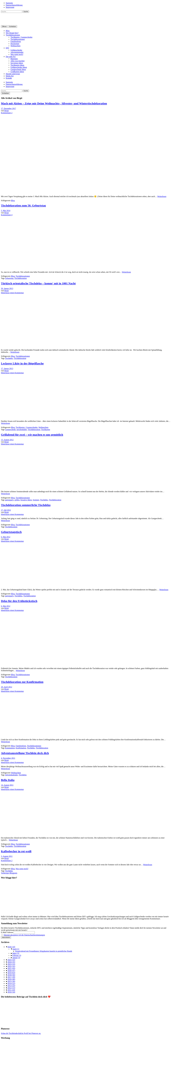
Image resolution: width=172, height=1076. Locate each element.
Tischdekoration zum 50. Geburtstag (23, 205)
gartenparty (9, 500)
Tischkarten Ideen (17, 65)
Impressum (10, 7)
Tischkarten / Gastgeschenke (21, 37)
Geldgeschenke (16, 50)
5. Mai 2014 (5, 211)
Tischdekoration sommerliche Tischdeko (26, 505)
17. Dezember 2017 (8, 108)
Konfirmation (21, 748)
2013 (11, 986)
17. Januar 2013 (7, 368)
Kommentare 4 (6, 215)
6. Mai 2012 (5, 537)
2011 (11, 990)
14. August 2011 (7, 785)
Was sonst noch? (17, 54)
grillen (17, 500)
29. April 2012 (6, 687)
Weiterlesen (161, 196)
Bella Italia (7, 780)
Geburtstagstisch (11, 531)
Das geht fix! (11, 57)
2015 (11, 981)
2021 (11, 968)
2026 (11, 947)
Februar (16, 955)
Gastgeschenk (10, 430)
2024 (11, 962)
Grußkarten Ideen (17, 72)
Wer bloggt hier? (12, 33)
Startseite (9, 3)
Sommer (36, 500)
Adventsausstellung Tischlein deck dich (25, 753)
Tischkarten (45, 430)
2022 (11, 966)
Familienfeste (16, 41)
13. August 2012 (7, 440)
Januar (16, 958)
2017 (11, 977)
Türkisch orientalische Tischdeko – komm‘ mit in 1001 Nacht (38, 283)
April (15, 949)
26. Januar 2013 (7, 288)
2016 (11, 979)
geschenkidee (22, 430)
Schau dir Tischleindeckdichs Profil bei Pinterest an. (21, 1033)
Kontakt (9, 78)
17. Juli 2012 (6, 510)
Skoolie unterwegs (13, 74)
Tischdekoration (20, 278)
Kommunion (10, 748)
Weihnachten (15, 46)
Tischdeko (9, 358)
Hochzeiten (15, 44)
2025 (11, 960)
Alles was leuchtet (17, 61)
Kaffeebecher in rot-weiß (16, 851)
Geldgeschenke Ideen (19, 67)
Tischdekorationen (13, 35)
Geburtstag (9, 278)
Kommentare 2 (6, 113)
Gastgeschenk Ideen (18, 69)
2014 (11, 983)
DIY (7, 48)
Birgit (6, 111)
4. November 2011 (8, 758)
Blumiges (14, 59)
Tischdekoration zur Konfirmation (22, 681)
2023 (11, 964)
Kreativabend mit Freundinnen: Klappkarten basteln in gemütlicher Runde (43, 951)
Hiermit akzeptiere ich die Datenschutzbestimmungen (24, 935)
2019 (11, 973)
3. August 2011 (7, 856)
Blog (7, 31)
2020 (11, 971)
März (15, 953)
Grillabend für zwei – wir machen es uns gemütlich (32, 434)
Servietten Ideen (17, 63)
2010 (11, 992)
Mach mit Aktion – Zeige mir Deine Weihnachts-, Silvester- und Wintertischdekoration (54, 103)
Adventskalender (17, 52)
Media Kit (9, 76)
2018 (11, 975)
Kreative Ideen (26, 500)
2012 (11, 988)
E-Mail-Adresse (7, 932)
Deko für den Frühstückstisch (19, 600)
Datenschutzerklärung (14, 5)
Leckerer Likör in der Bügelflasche (22, 363)
